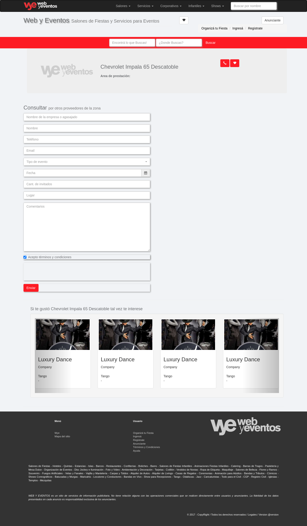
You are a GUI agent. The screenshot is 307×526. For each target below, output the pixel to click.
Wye (57, 433)
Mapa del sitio (62, 436)
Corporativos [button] (171, 6)
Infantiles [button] (196, 6)
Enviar (31, 288)
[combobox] (254, 6)
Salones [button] (123, 6)
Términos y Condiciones (146, 447)
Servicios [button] (145, 6)
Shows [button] (217, 6)
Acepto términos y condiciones (47, 257)
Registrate (255, 28)
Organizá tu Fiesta (214, 28)
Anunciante (273, 20)
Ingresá (237, 28)
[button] (86, 162)
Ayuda (136, 450)
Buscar (211, 42)
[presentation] (58, 272)
